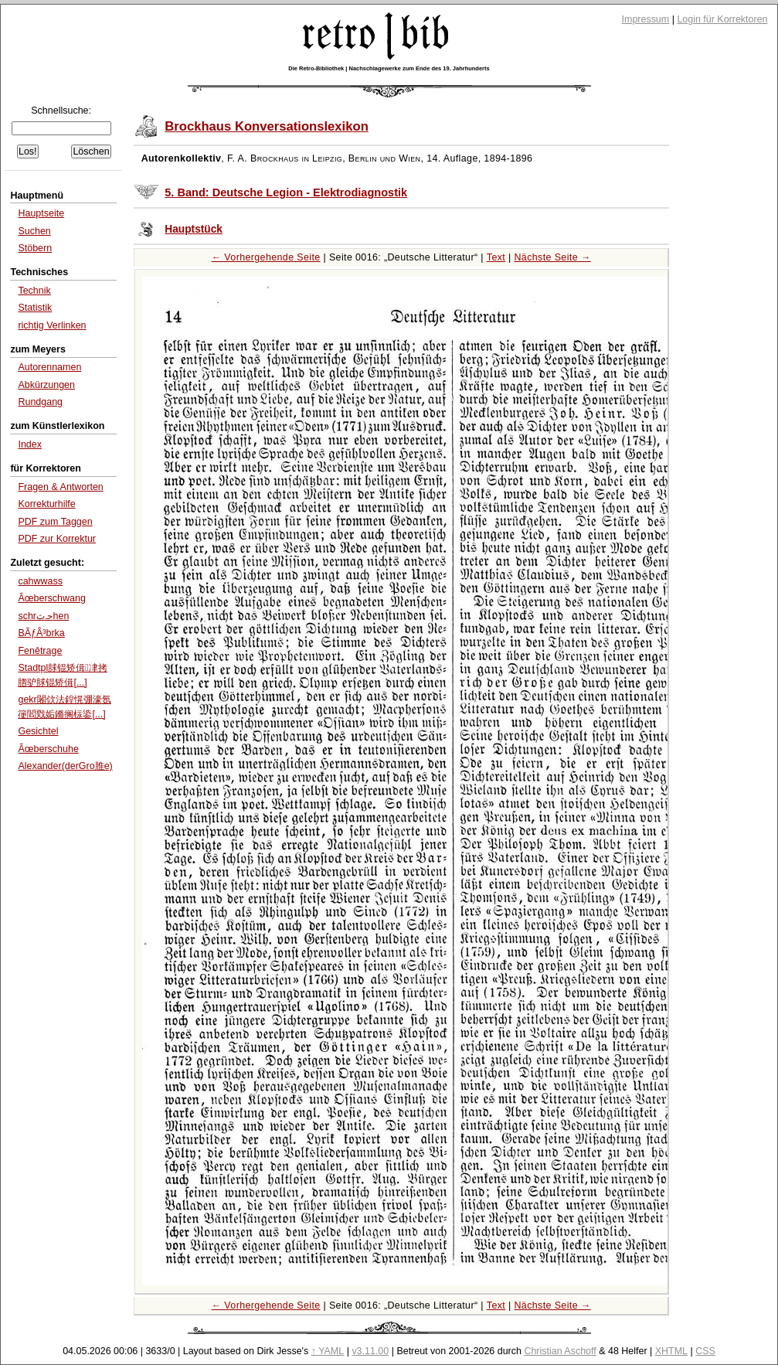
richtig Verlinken (52, 325)
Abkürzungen (46, 385)
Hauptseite (41, 213)
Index (30, 444)
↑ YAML (328, 1351)
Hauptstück (194, 229)
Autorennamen (49, 367)
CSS (705, 1351)
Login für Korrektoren (722, 19)
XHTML (671, 1351)
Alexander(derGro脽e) (65, 766)
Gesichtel (38, 731)
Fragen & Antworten (60, 487)
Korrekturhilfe (46, 504)
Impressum (646, 19)
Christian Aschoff (560, 1351)
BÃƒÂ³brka (41, 633)
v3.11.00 (370, 1351)
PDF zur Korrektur (57, 538)
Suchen (34, 231)
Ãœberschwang (51, 598)
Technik (34, 290)
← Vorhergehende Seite (266, 257)
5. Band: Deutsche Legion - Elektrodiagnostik (286, 192)
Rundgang (40, 402)
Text (496, 257)
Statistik (35, 307)
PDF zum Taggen (55, 521)
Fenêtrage (40, 650)
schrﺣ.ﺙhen (43, 616)
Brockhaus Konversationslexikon (267, 126)
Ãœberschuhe (48, 749)
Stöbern (35, 248)
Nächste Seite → (552, 257)
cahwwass (40, 581)
